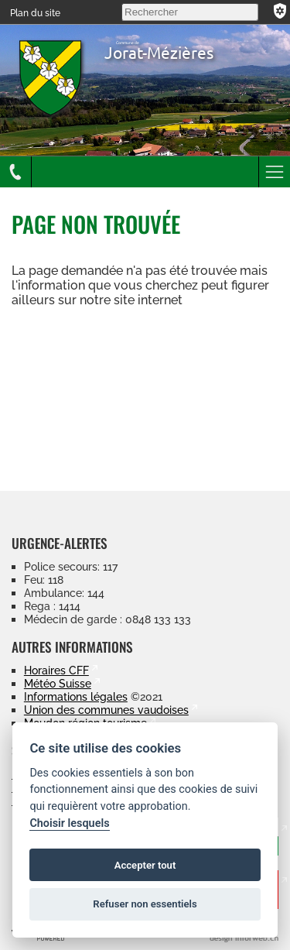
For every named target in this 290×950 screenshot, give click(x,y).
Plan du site (35, 13)
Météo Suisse (57, 683)
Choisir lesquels (69, 823)
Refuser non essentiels (144, 904)
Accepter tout (145, 865)
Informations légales (76, 696)
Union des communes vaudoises (106, 709)
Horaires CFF (56, 670)
